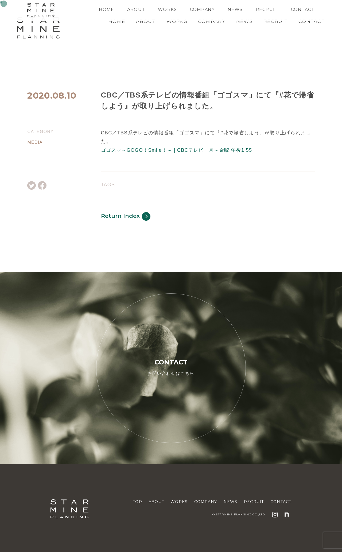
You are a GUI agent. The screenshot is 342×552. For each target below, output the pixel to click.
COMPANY (212, 21)
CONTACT (311, 21)
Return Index (125, 216)
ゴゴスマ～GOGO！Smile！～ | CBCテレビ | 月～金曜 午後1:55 (176, 150)
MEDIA (34, 142)
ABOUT (146, 21)
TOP (137, 501)
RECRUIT (275, 21)
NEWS (244, 21)
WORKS (176, 21)
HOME (116, 21)
